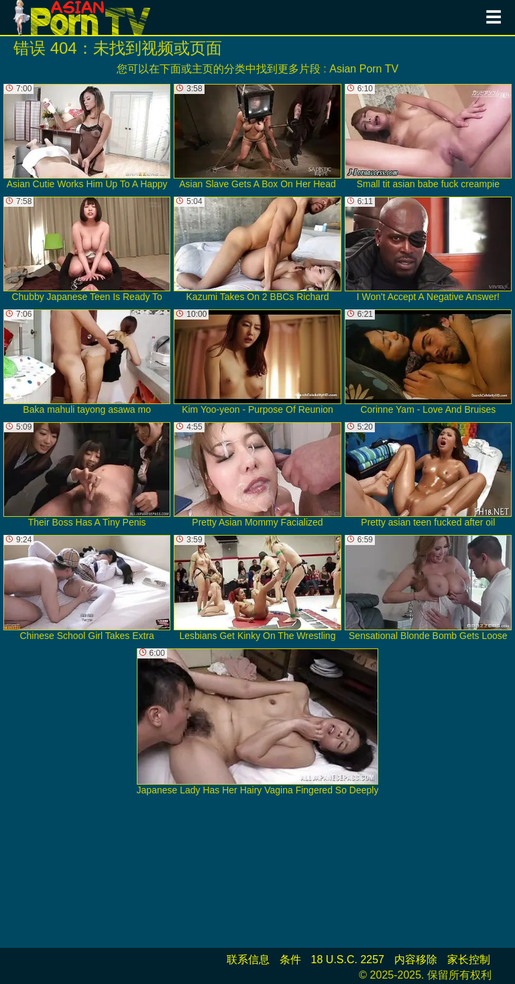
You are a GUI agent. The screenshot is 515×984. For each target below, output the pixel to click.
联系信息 (248, 959)
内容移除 (415, 959)
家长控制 (468, 959)
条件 (290, 959)
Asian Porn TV (363, 69)
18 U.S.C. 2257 (347, 959)
